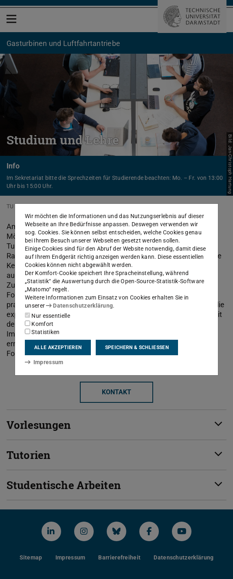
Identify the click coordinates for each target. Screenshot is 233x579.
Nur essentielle (47, 315)
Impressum (44, 362)
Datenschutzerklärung (79, 305)
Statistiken (42, 332)
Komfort (39, 324)
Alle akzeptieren (57, 347)
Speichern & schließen (137, 347)
